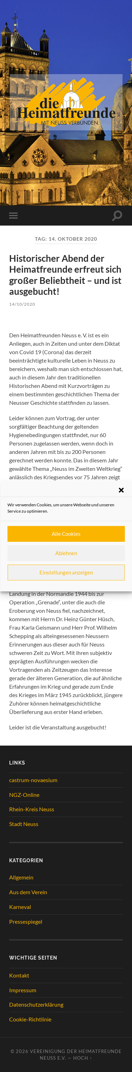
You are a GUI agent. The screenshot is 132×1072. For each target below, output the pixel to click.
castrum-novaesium (33, 780)
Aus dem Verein (28, 892)
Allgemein (21, 877)
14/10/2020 (22, 304)
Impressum (22, 990)
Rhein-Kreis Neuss (31, 809)
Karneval (20, 906)
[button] (121, 490)
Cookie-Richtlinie (30, 1019)
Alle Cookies (66, 534)
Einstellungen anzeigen (66, 572)
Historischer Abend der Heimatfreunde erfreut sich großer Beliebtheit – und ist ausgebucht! (65, 275)
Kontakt (19, 975)
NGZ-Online (24, 794)
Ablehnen (66, 553)
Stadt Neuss (23, 823)
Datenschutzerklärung (36, 1004)
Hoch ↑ (82, 1058)
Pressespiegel (25, 921)
